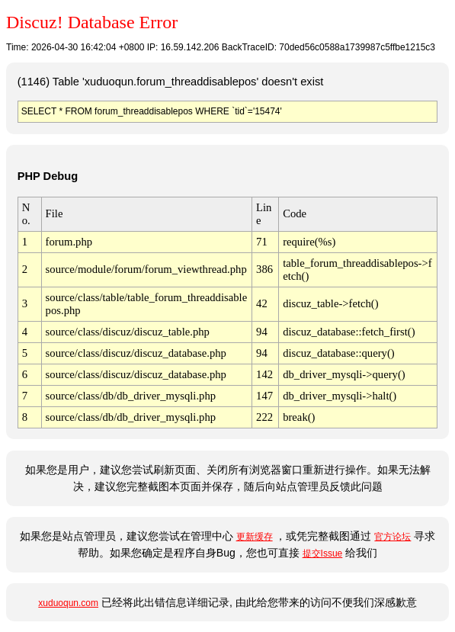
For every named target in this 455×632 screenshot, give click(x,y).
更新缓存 (254, 536)
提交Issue (323, 553)
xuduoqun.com (68, 603)
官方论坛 (392, 536)
